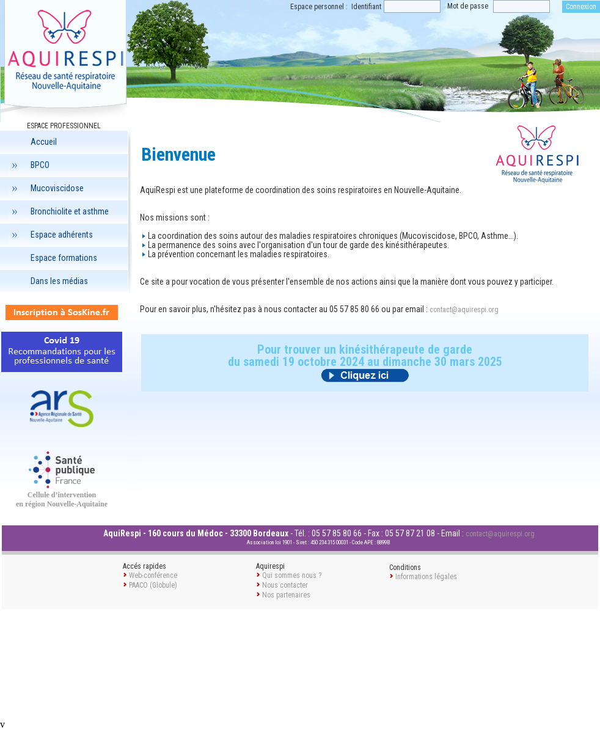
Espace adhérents (51, 234)
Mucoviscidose (46, 188)
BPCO (29, 165)
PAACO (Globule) (153, 585)
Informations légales (426, 576)
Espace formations (64, 258)
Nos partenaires (286, 595)
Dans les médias (59, 281)
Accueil (44, 142)
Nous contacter (285, 585)
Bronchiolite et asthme (59, 211)
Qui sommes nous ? (291, 575)
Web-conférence (153, 575)
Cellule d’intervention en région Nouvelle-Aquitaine (62, 499)
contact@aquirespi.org (464, 309)
